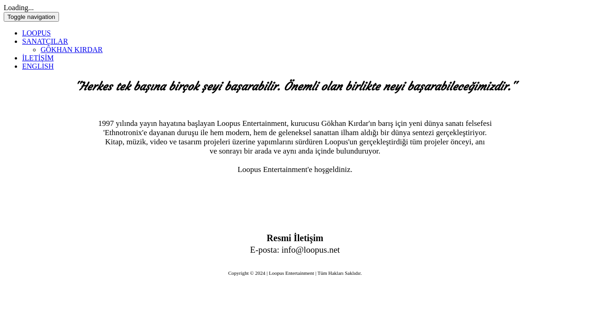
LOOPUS (36, 33)
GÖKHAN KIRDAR (72, 49)
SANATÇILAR (45, 41)
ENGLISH (37, 66)
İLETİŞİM (37, 58)
